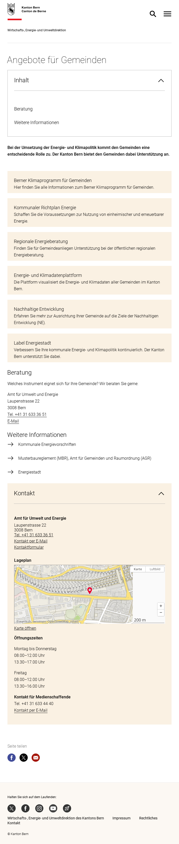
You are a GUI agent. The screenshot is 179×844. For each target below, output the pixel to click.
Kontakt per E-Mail (31, 710)
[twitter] (24, 758)
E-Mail (13, 421)
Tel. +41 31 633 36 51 (27, 414)
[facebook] (11, 758)
